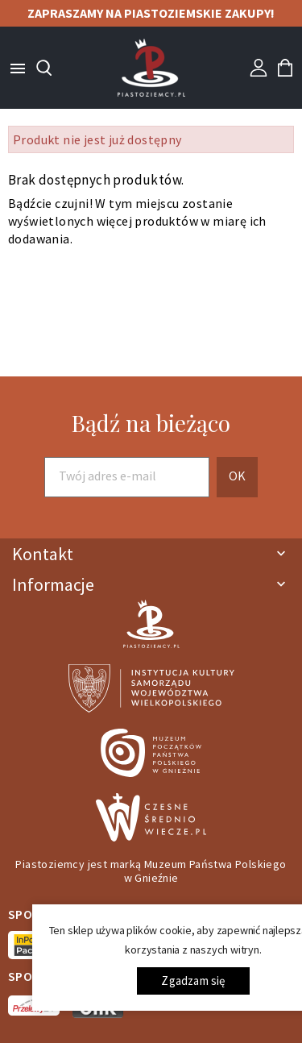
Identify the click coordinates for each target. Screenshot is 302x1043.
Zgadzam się (193, 980)
